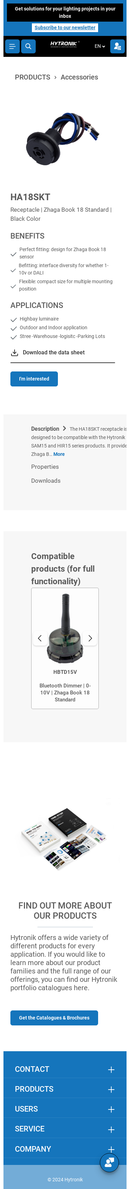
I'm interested (34, 379)
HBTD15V (65, 672)
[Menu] (12, 46)
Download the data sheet (54, 352)
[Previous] (40, 638)
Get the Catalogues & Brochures (54, 1018)
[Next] (90, 638)
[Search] (28, 46)
